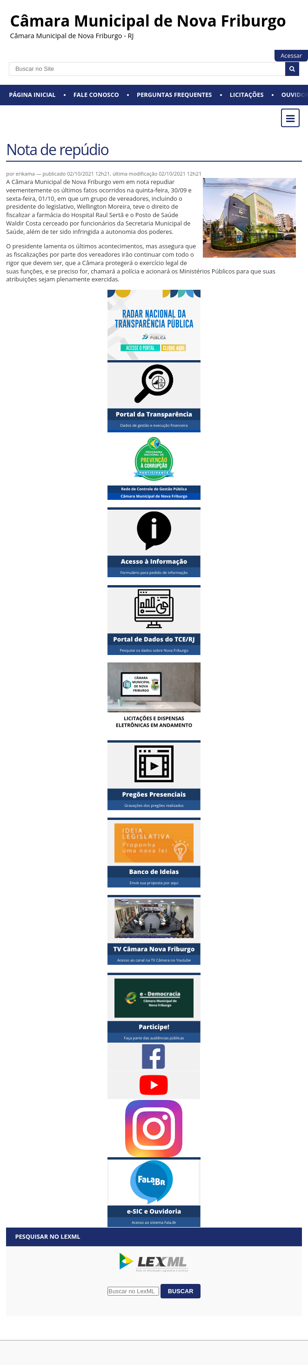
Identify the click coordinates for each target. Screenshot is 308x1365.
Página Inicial (32, 94)
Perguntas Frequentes (174, 94)
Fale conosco (96, 94)
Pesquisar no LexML (47, 1236)
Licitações (247, 94)
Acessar (291, 55)
